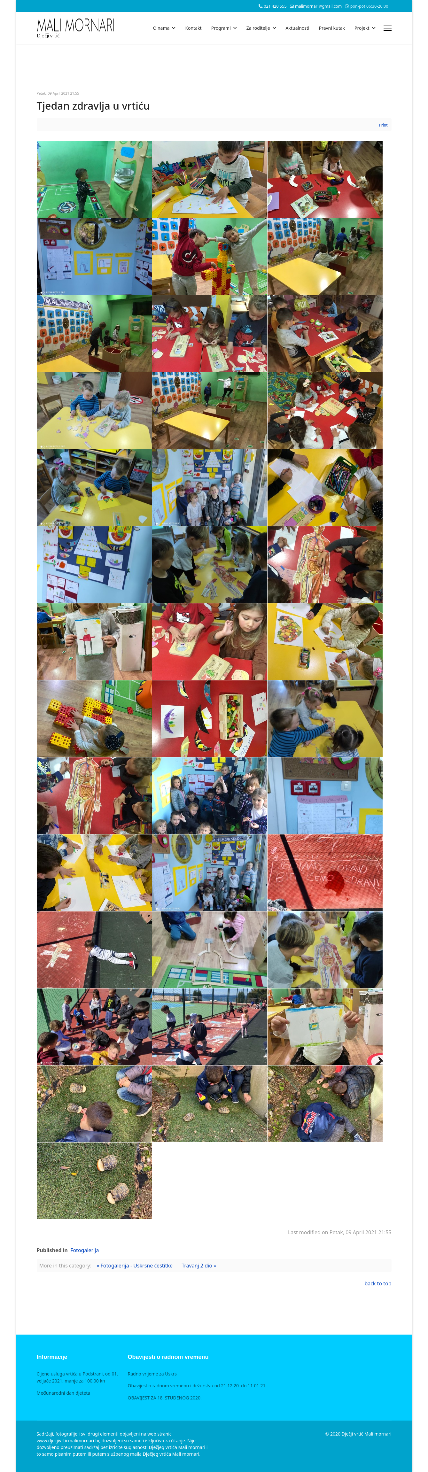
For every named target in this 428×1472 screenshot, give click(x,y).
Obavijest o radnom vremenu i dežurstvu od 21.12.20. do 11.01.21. (197, 1386)
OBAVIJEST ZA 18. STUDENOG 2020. (165, 1398)
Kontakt (193, 28)
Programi (221, 28)
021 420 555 (275, 6)
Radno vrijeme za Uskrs (152, 1374)
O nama (161, 28)
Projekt (361, 28)
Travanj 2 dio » (199, 1265)
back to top (377, 1283)
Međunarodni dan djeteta (63, 1393)
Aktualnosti (297, 28)
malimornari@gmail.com (318, 6)
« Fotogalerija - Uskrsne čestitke (135, 1265)
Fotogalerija (84, 1250)
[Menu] (388, 28)
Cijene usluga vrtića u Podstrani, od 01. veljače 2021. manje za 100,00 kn (77, 1377)
